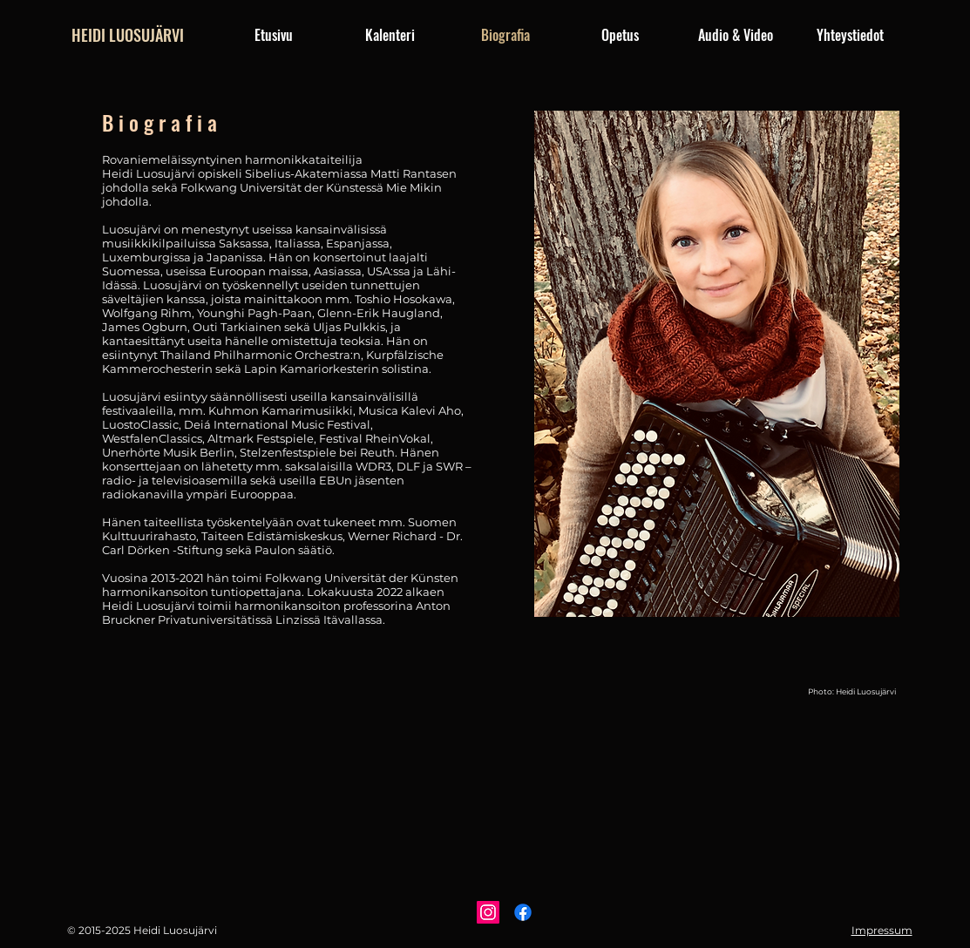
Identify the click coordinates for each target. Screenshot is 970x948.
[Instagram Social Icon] (488, 912)
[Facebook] (523, 912)
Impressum (881, 930)
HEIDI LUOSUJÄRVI (127, 35)
